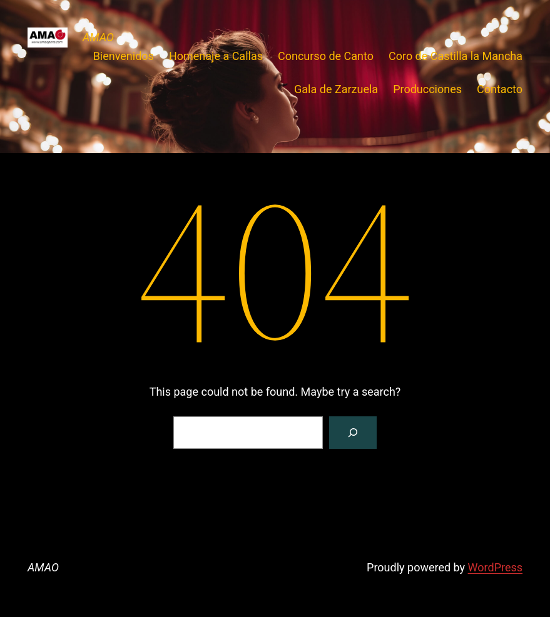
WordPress (495, 567)
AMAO (98, 37)
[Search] (353, 432)
